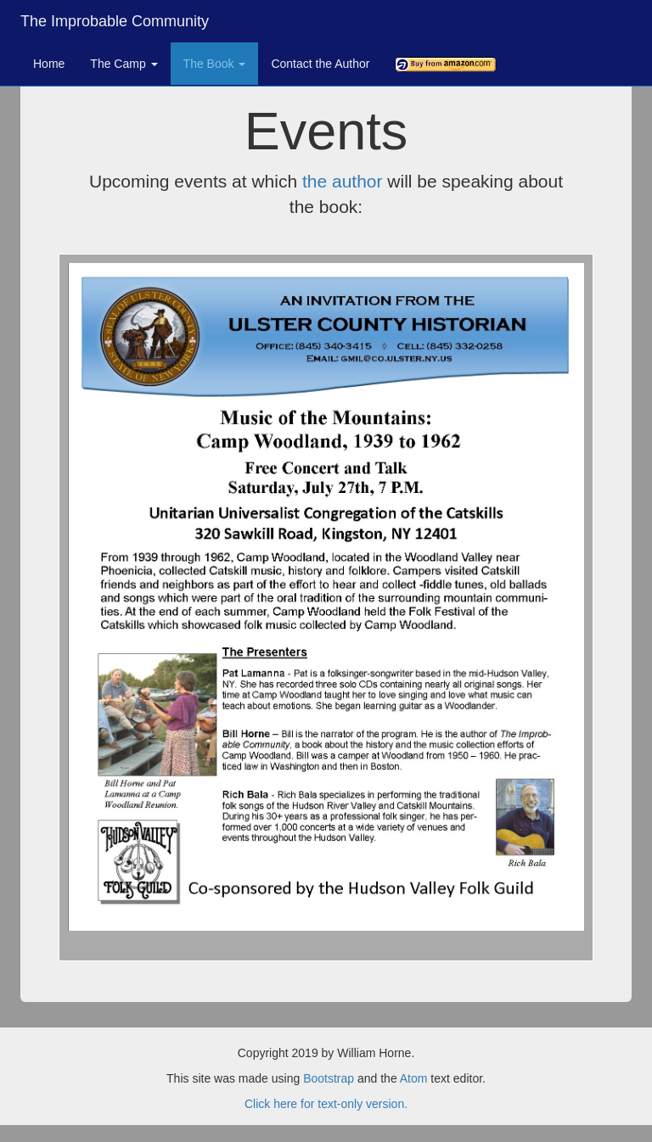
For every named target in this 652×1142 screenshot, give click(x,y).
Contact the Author (320, 63)
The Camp (123, 63)
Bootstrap (328, 1078)
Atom (414, 1078)
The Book (214, 63)
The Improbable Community (114, 21)
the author (342, 181)
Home (49, 63)
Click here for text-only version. (326, 1104)
